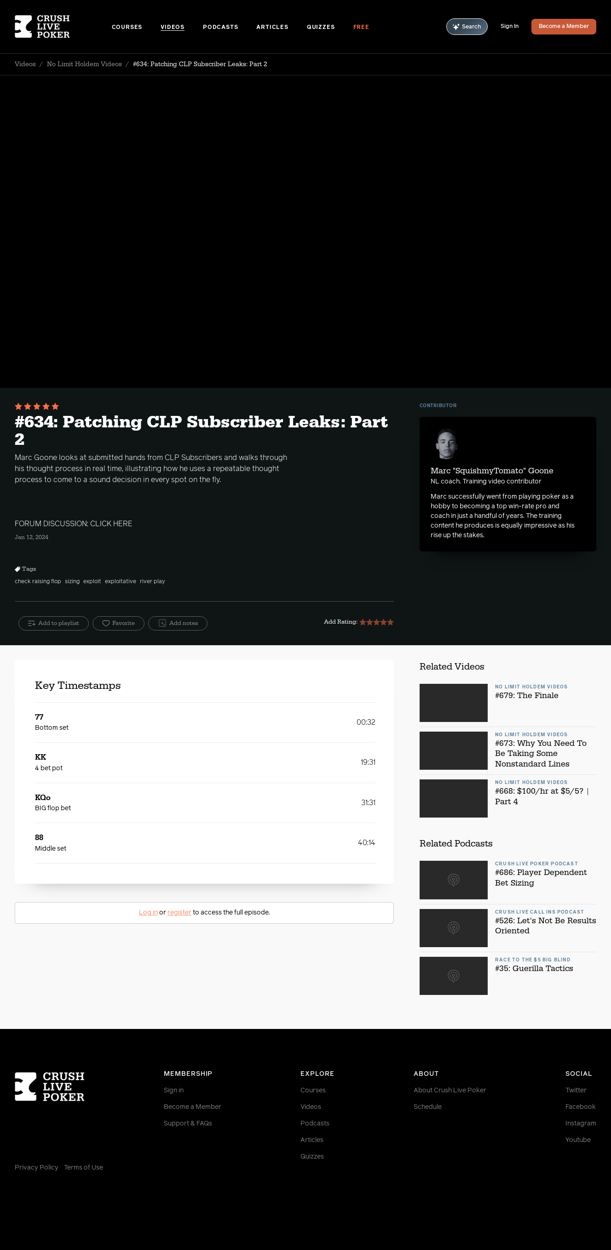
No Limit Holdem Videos (84, 64)
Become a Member (564, 26)
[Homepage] (63, 27)
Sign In (510, 26)
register (179, 912)
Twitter (576, 1090)
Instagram (580, 1123)
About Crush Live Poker (450, 1090)
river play (152, 582)
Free (361, 27)
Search (467, 26)
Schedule (428, 1107)
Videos (172, 27)
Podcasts (220, 27)
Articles (272, 27)
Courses (127, 27)
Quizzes (321, 27)
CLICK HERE (111, 524)
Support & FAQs (188, 1123)
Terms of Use (83, 1168)
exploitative (120, 582)
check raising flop (38, 582)
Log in (148, 912)
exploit (92, 582)
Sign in (174, 1090)
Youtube (578, 1140)
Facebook (580, 1107)
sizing (72, 582)
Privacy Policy (36, 1168)
